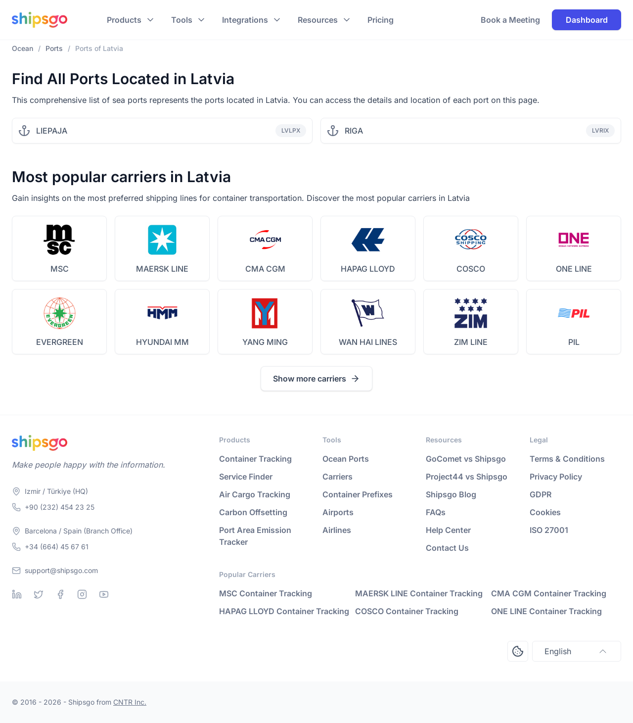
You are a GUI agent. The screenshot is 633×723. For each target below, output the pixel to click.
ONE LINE (574, 269)
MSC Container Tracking (265, 593)
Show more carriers (316, 379)
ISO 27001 (549, 530)
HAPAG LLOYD (368, 269)
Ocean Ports (345, 459)
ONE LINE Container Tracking (546, 611)
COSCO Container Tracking (406, 611)
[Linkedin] (17, 594)
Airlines (336, 530)
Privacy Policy (556, 477)
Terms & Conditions (567, 459)
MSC (59, 269)
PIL (574, 342)
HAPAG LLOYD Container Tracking (284, 611)
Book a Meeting (510, 20)
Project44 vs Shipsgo (466, 477)
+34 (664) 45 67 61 (57, 546)
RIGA (354, 131)
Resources (318, 20)
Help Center (448, 530)
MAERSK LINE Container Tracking (419, 593)
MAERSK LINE (162, 269)
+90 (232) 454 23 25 (59, 507)
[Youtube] (104, 594)
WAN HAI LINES (368, 342)
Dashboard (587, 20)
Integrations (245, 20)
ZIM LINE (471, 342)
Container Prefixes (357, 494)
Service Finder (245, 477)
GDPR (540, 494)
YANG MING (265, 342)
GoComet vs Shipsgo (466, 459)
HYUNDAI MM (162, 342)
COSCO (470, 269)
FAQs (436, 512)
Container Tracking (255, 459)
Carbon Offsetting (253, 512)
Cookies (545, 512)
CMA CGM (265, 269)
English (576, 651)
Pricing (380, 20)
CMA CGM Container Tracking (548, 593)
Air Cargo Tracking (254, 494)
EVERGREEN (59, 342)
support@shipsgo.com (61, 570)
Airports (338, 512)
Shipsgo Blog (451, 494)
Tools (181, 20)
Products (124, 20)
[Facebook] (60, 594)
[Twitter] (39, 594)
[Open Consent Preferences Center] (517, 651)
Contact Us (447, 548)
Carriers (337, 477)
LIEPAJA (51, 131)
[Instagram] (82, 594)
